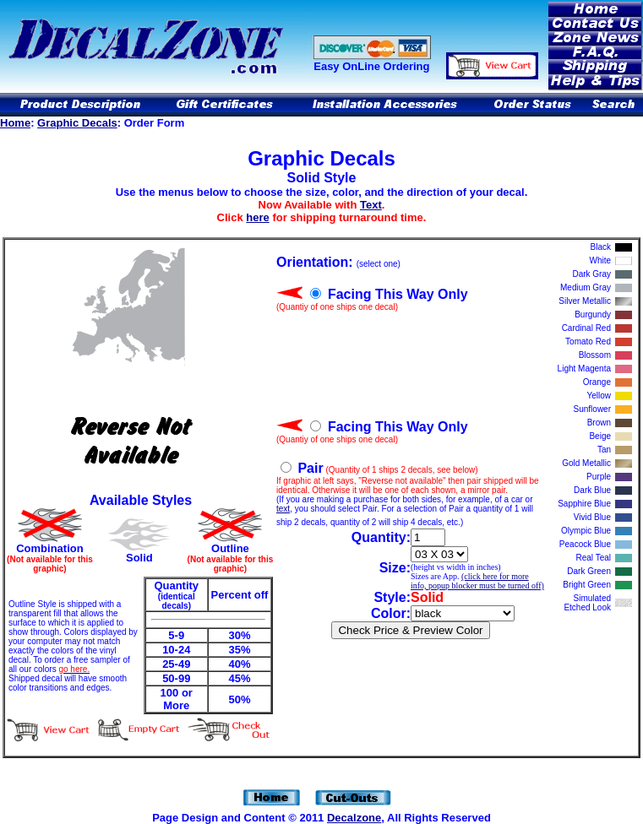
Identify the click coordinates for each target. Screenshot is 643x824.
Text (371, 204)
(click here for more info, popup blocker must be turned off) (477, 581)
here (257, 217)
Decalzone (354, 817)
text (283, 508)
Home (15, 123)
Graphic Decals (77, 123)
